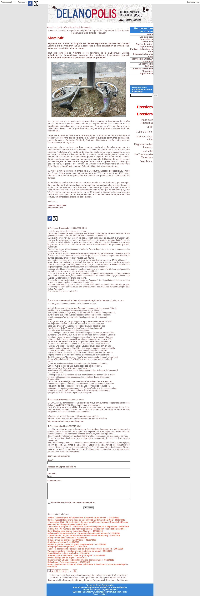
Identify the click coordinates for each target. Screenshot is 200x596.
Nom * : (51, 460)
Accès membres (100, 594)
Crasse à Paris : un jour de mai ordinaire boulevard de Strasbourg (78, 535)
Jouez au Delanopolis (94, 580)
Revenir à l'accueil (56, 30)
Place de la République (147, 121)
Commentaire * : (55, 480)
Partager (102, 33)
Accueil (50, 27)
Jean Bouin (146, 161)
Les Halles (147, 151)
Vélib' (149, 126)
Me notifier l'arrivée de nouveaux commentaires (73, 502)
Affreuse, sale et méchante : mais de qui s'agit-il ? (71, 555)
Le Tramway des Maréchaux (144, 156)
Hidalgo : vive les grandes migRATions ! (66, 540)
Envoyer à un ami (75, 30)
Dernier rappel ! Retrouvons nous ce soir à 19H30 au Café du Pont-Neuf (80, 520)
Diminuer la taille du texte (84, 33)
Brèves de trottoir (104, 575)
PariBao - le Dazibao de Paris (64, 577)
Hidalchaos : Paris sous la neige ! (63, 562)
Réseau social (6, 2)
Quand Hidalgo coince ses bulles (63, 553)
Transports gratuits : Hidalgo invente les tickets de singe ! (74, 551)
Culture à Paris (144, 131)
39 (75, 571)
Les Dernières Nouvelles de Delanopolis (74, 27)
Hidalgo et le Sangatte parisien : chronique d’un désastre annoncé (78, 533)
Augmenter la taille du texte (116, 30)
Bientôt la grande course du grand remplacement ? (71, 544)
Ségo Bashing (120, 575)
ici (57, 130)
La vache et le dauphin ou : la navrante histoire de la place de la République (82, 526)
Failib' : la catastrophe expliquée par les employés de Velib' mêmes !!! (80, 549)
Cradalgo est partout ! (58, 542)
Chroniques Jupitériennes (117, 580)
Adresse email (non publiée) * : (62, 467)
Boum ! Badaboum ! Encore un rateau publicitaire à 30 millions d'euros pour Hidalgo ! (87, 564)
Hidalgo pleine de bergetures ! (61, 546)
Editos (52, 575)
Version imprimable (93, 30)
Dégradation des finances (143, 146)
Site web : (52, 474)
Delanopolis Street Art (115, 577)
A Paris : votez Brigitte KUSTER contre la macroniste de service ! (78, 518)
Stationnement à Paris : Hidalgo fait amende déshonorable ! (75, 560)
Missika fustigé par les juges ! (61, 558)
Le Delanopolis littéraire (71, 580)
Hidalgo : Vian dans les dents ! (62, 538)
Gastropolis (53, 580)
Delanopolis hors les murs (92, 577)
